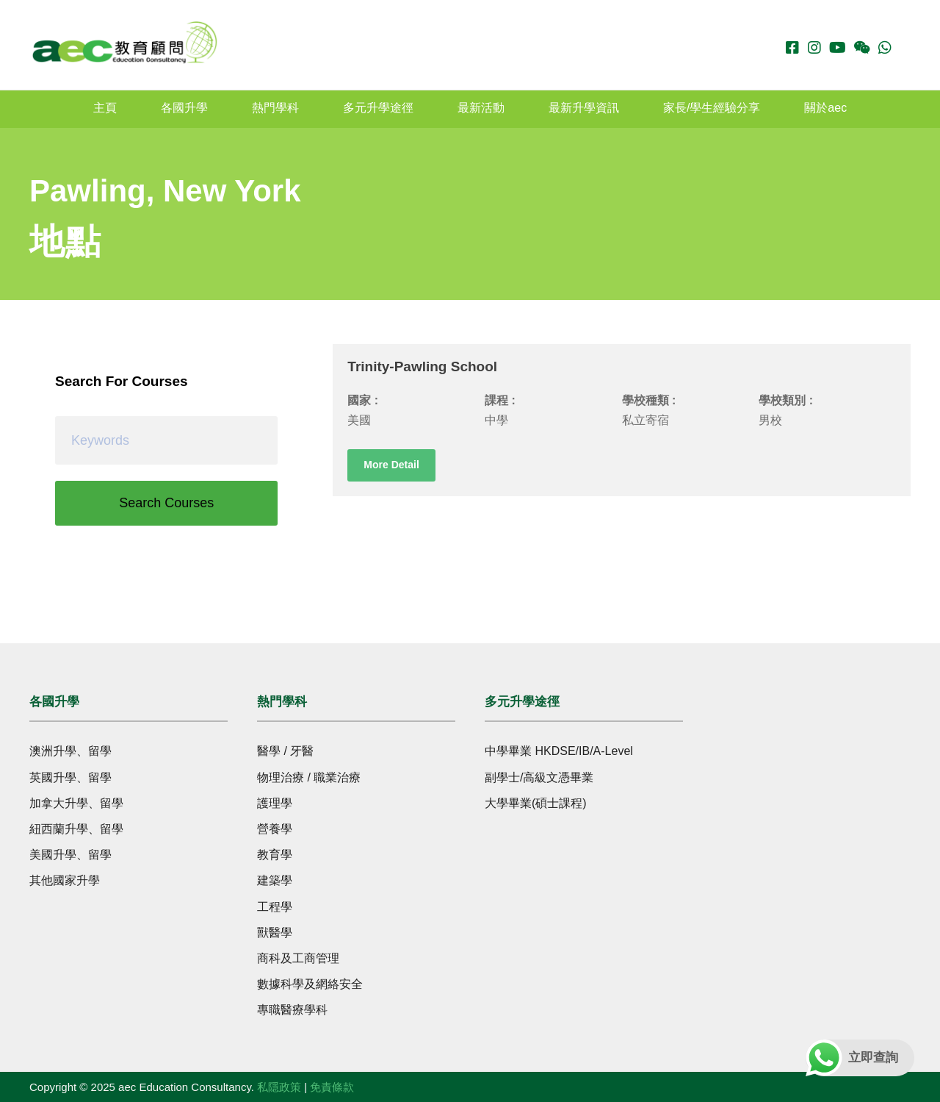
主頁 (105, 107)
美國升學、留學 (70, 854)
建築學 (274, 880)
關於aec (825, 107)
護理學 (274, 803)
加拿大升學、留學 (76, 803)
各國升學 (184, 107)
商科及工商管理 (298, 958)
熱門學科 (275, 107)
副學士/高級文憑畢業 (539, 777)
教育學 (274, 854)
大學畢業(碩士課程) (536, 803)
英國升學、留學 (70, 777)
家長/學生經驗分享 (711, 107)
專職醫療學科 (292, 1009)
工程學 (274, 907)
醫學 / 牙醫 (285, 751)
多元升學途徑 (378, 107)
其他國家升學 (64, 880)
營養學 (274, 829)
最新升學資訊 (584, 107)
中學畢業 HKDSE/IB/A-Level (559, 751)
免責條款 (332, 1087)
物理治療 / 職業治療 (309, 777)
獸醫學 (274, 932)
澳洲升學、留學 (70, 751)
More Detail (391, 465)
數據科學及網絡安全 (310, 984)
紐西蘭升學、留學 (76, 829)
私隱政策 (279, 1087)
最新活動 (481, 107)
